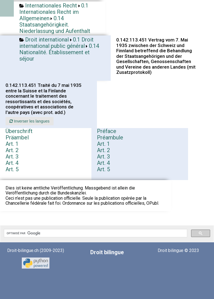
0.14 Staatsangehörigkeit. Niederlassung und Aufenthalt (54, 24)
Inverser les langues (29, 121)
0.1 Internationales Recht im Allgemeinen (53, 12)
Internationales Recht (51, 5)
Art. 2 (12, 150)
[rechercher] (95, 233)
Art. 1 (12, 144)
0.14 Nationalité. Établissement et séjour (59, 52)
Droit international (47, 39)
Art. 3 (12, 156)
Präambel (17, 137)
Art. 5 (12, 169)
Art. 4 (12, 163)
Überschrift (19, 131)
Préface (106, 131)
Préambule (110, 137)
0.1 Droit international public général (56, 42)
